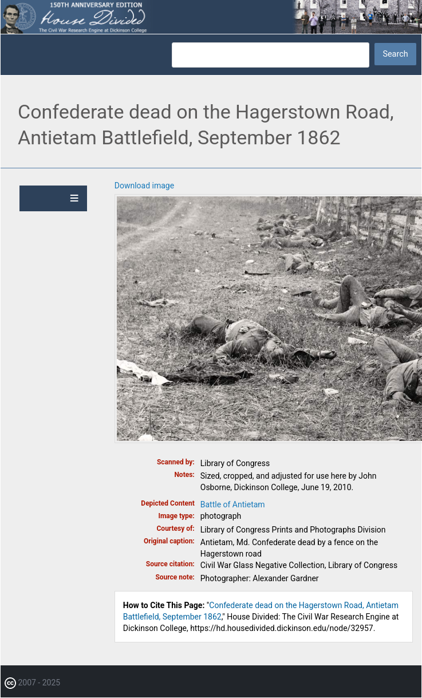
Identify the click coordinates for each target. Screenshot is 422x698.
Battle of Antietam (232, 504)
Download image (144, 185)
